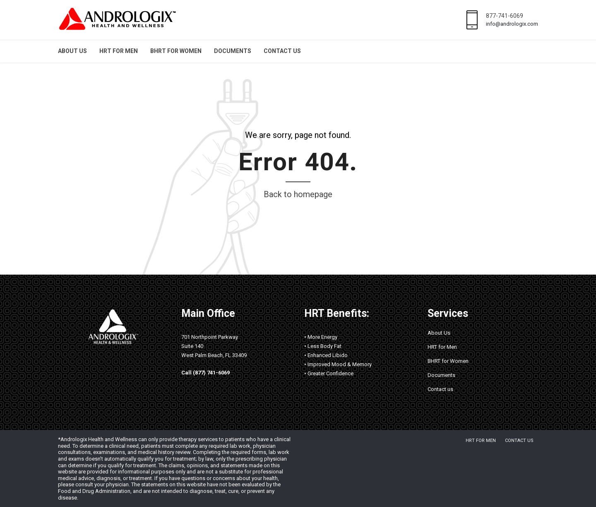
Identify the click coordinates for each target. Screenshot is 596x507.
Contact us (282, 51)
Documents (232, 51)
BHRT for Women (176, 51)
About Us (72, 51)
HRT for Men (118, 51)
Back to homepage (298, 194)
